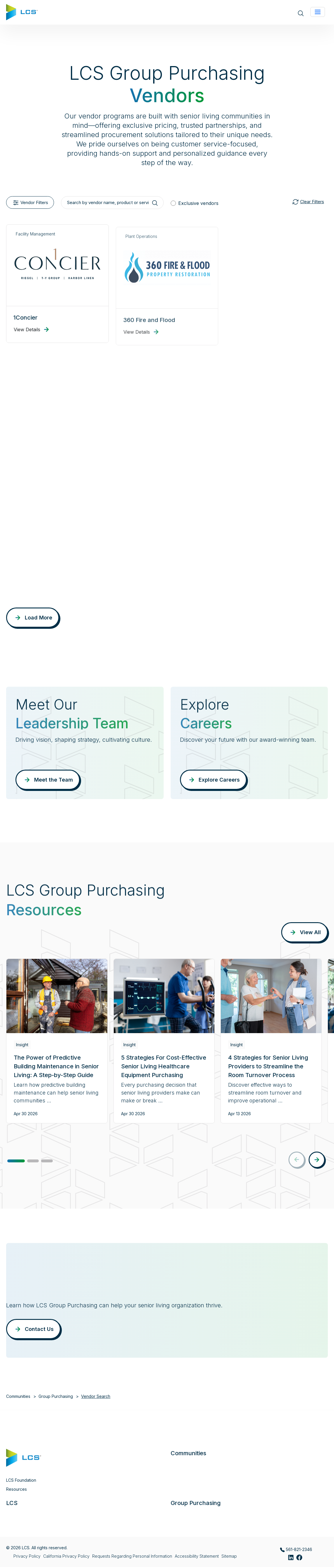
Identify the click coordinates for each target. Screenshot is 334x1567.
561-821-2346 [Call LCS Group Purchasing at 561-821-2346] (296, 1549)
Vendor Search (95, 1396)
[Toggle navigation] (317, 12)
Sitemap (229, 1556)
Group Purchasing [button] (196, 1502)
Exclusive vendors (198, 203)
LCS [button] (12, 1502)
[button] (16, 1160)
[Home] (22, 12)
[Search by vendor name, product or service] (112, 202)
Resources (16, 1489)
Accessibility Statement (197, 1556)
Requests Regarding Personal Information (132, 1556)
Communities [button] (188, 1453)
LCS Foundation (21, 1480)
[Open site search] (300, 12)
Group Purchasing (56, 1396)
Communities (18, 1396)
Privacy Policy (27, 1556)
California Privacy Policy (66, 1556)
